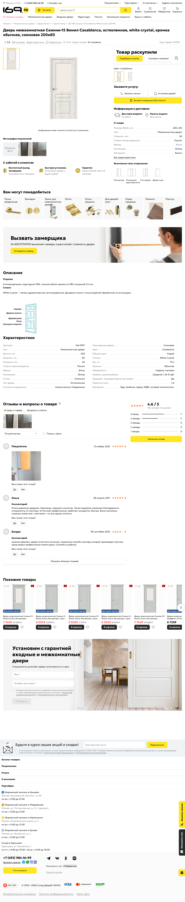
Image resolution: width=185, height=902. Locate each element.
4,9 (7, 586)
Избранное (164, 10)
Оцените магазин (54, 872)
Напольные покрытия (118, 16)
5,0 (40, 586)
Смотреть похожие (158, 58)
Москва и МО (13, 3)
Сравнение (150, 10)
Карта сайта (83, 894)
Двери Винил (44, 23)
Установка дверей (167, 93)
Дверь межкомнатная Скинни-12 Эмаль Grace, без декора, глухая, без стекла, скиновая (51, 617)
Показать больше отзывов (64, 561)
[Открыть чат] (182, 842)
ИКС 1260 (12, 885)
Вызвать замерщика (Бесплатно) (150, 100)
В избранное (22, 627)
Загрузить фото (10, 149)
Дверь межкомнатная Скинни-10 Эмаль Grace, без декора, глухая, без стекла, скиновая (84, 617)
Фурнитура (84, 16)
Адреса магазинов (172, 3)
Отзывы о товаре (13, 410)
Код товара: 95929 (170, 42)
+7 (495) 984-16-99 (34, 3)
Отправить (22, 701)
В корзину (10, 627)
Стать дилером (20, 870)
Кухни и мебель (143, 16)
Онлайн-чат (55, 3)
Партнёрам (131, 3)
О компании (149, 3)
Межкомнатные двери (40, 16)
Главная (6, 23)
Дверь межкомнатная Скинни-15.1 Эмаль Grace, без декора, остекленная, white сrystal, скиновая (149, 617)
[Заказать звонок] (182, 814)
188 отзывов (18, 42)
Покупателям (112, 3)
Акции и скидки (14, 16)
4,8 (138, 586)
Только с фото (54, 433)
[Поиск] (125, 10)
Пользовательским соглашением (53, 695)
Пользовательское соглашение (19, 894)
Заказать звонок (132, 93)
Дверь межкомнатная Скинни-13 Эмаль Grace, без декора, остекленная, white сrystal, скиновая (18, 617)
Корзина (177, 10)
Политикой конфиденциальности (59, 753)
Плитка (98, 16)
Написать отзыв (156, 439)
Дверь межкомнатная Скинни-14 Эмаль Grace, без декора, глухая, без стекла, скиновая (116, 617)
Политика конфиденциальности (56, 894)
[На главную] (16, 10)
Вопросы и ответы (37, 410)
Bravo (179, 144)
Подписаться (157, 744)
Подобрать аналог (129, 58)
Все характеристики (125, 157)
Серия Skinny (59, 23)
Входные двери (65, 16)
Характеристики (35, 42)
